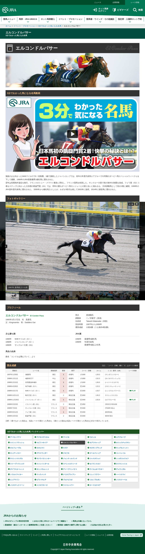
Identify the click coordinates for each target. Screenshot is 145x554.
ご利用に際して (46, 535)
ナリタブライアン (68, 474)
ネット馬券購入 (48, 20)
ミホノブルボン (94, 480)
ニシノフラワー (94, 474)
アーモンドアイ (14, 437)
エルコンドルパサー (72, 26)
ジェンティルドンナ (69, 458)
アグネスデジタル (42, 437)
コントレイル (119, 453)
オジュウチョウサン (122, 442)
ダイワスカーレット (16, 469)
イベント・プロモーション (70, 20)
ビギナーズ (120, 10)
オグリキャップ (94, 442)
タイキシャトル (120, 464)
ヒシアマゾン (14, 480)
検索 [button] (138, 10)
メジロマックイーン (16, 485)
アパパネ (65, 437)
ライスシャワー (67, 485)
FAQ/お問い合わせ (10, 535)
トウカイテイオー (15, 474)
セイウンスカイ (94, 464)
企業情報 (116, 2)
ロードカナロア (94, 485)
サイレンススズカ (15, 458)
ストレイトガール (42, 464)
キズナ (64, 448)
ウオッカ (92, 437)
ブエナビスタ (66, 480)
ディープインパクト (69, 469)
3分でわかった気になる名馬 (49, 26)
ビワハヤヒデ (40, 480)
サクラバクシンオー (43, 458)
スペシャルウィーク (69, 464)
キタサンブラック (95, 448)
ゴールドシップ (94, 453)
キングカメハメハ (121, 448)
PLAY (133, 391)
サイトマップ (25, 535)
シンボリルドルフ (121, 458)
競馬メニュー (9, 20)
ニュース (97, 2)
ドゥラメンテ (40, 474)
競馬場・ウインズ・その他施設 (100, 20)
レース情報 (135, 2)
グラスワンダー (41, 453)
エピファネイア (41, 442)
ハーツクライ (119, 474)
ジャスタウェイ (94, 458)
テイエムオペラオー (96, 469)
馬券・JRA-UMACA (28, 20)
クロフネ (65, 453)
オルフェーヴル (14, 448)
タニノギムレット (42, 469)
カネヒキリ (39, 448)
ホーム (8, 26)
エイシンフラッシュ (16, 442)
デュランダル (119, 469)
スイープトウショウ (16, 464)
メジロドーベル (120, 480)
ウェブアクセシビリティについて (67, 535)
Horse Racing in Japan (132, 535)
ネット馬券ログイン (100, 10)
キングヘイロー (14, 453)
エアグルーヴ (119, 437)
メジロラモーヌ (41, 485)
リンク (35, 535)
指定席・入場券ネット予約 (130, 20)
